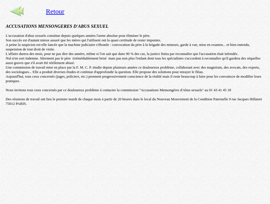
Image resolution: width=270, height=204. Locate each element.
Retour (55, 11)
